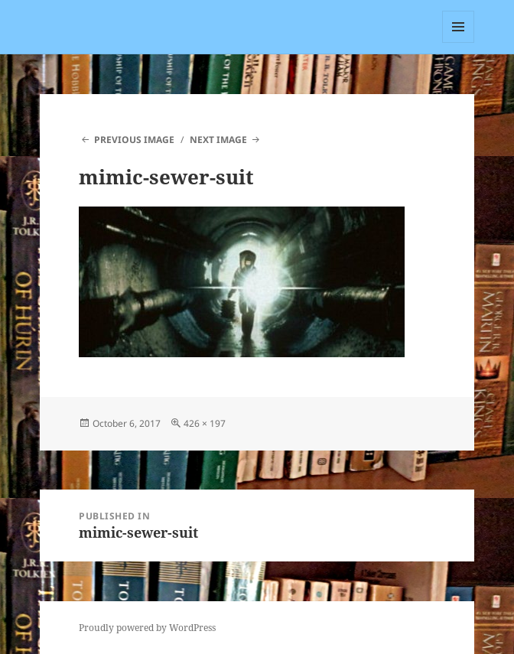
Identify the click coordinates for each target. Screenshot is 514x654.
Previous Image (134, 139)
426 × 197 (205, 423)
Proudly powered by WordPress (147, 627)
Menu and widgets (458, 42)
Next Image (218, 139)
